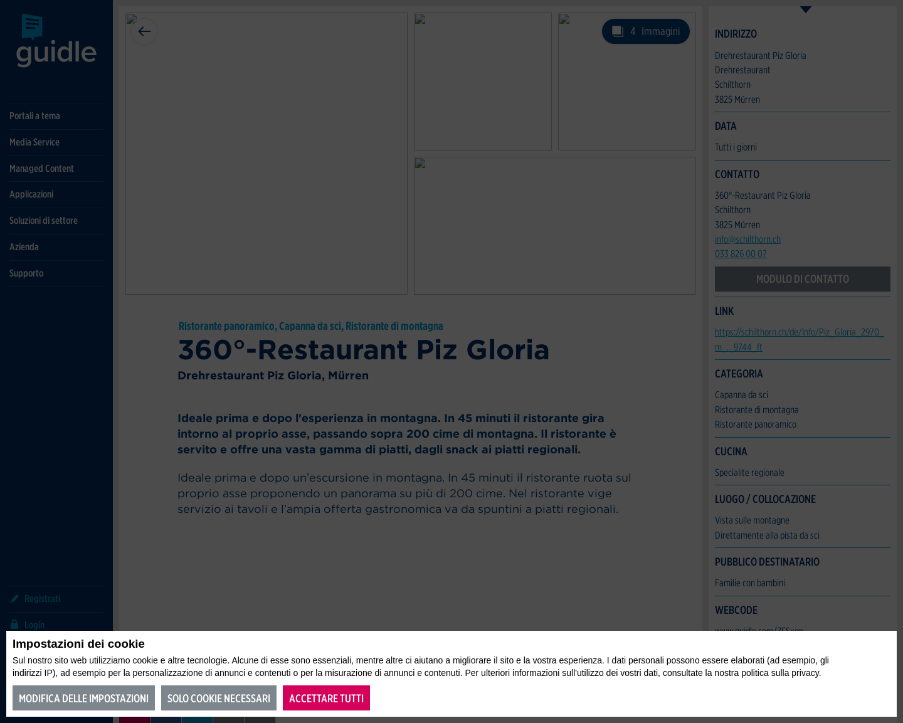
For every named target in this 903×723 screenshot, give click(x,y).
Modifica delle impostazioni (84, 698)
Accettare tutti (326, 698)
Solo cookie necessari (218, 698)
